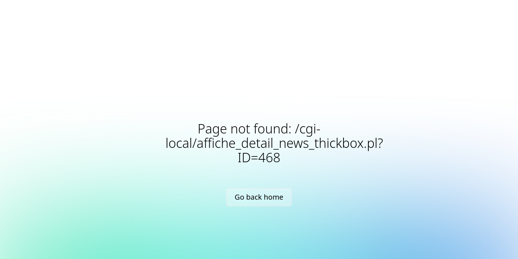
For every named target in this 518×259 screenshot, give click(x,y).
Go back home (259, 197)
